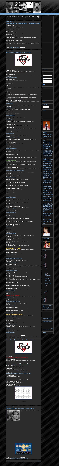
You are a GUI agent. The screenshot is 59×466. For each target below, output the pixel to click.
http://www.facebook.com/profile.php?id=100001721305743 (13, 301)
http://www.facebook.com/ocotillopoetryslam (11, 316)
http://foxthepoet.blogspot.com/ (10, 297)
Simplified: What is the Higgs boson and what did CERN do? (20, 408)
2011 (44, 292)
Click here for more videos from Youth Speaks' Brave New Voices (48, 329)
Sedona (8, 337)
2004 (44, 300)
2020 (44, 258)
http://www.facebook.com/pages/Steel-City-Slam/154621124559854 (14, 258)
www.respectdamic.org (9, 119)
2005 (44, 299)
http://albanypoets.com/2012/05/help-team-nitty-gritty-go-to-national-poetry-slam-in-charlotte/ (17, 72)
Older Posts (38, 461)
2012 (44, 267)
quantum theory (20, 458)
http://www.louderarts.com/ (9, 226)
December (46, 268)
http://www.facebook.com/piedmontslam (11, 254)
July (45, 274)
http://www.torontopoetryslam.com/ (10, 312)
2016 (44, 263)
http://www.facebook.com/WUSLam (10, 332)
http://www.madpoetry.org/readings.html (11, 208)
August (46, 273)
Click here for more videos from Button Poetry (48, 318)
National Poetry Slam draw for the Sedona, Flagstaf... (47, 281)
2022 (44, 256)
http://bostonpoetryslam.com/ (9, 103)
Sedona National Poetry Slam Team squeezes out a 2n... (48, 276)
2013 (44, 266)
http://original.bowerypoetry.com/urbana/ (11, 233)
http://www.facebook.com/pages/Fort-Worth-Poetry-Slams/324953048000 (15, 170)
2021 (44, 257)
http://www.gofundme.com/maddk (10, 111)
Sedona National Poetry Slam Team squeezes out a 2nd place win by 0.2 (23, 23)
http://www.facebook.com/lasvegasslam (11, 197)
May (45, 286)
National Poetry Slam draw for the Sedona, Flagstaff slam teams (21, 339)
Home (23, 461)
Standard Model (26, 458)
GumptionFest (45, 180)
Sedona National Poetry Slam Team (14, 337)
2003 (44, 301)
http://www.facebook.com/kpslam (10, 190)
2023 (44, 255)
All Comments (46, 107)
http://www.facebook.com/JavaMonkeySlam (11, 148)
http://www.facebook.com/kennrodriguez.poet (11, 77)
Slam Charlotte (20, 337)
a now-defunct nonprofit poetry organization (48, 222)
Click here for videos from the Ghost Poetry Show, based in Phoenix (47, 308)
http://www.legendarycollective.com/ (10, 290)
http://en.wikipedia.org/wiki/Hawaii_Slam (11, 177)
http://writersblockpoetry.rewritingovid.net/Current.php (12, 137)
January (46, 291)
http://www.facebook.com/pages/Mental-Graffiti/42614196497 (13, 129)
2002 (44, 302)
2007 (44, 297)
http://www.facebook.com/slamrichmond (11, 274)
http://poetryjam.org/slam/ (9, 107)
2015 (44, 264)
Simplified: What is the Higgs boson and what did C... (48, 284)
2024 (44, 254)
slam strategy (23, 337)
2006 (44, 298)
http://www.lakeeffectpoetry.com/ (10, 133)
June (45, 285)
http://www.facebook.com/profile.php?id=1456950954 (12, 262)
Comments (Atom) (25, 463)
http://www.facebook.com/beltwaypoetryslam (11, 324)
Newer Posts (8, 461)
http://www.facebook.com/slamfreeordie (11, 212)
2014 (44, 265)
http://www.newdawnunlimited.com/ (10, 216)
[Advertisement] (45, 28)
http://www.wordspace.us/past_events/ (10, 144)
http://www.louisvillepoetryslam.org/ (10, 204)
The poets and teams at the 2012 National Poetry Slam (18, 52)
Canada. (51, 222)
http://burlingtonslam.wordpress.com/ (10, 115)
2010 (44, 293)
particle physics (16, 458)
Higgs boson (12, 458)
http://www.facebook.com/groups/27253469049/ (12, 270)
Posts (45, 106)
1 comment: (17, 47)
